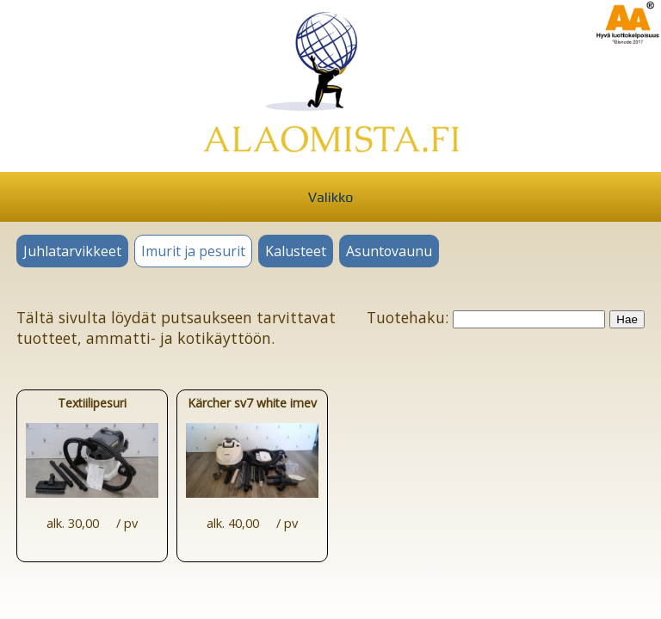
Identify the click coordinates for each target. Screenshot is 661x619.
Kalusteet (295, 251)
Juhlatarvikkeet (72, 251)
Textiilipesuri (92, 460)
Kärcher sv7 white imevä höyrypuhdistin (252, 460)
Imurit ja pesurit (193, 251)
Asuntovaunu (389, 251)
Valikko (330, 197)
